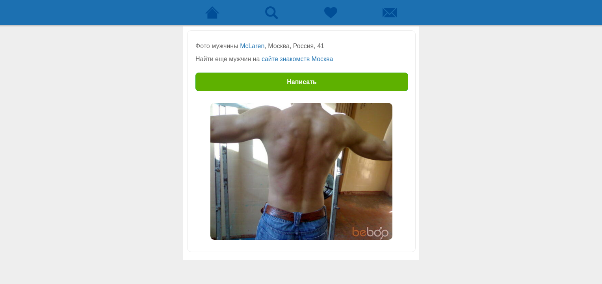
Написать (302, 81)
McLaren (252, 46)
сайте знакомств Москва (297, 59)
